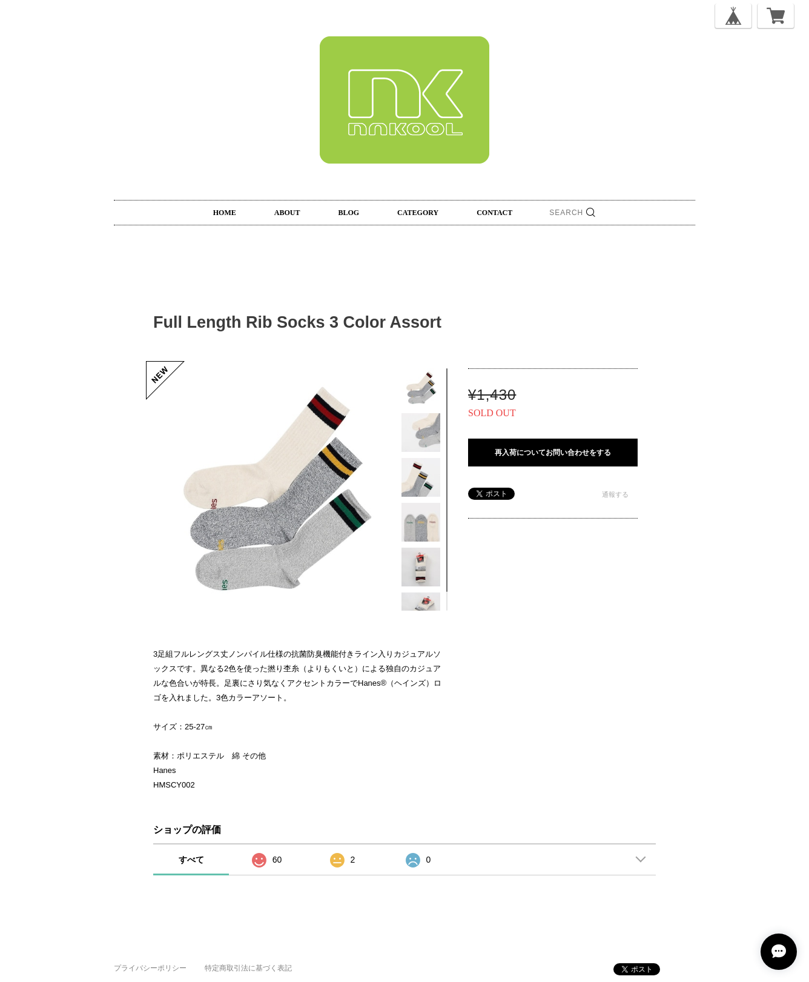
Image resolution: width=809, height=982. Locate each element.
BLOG (348, 212)
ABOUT (287, 212)
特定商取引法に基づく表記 (248, 968)
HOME (224, 212)
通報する (615, 494)
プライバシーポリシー (150, 968)
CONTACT (494, 212)
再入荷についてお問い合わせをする (553, 452)
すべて (191, 859)
